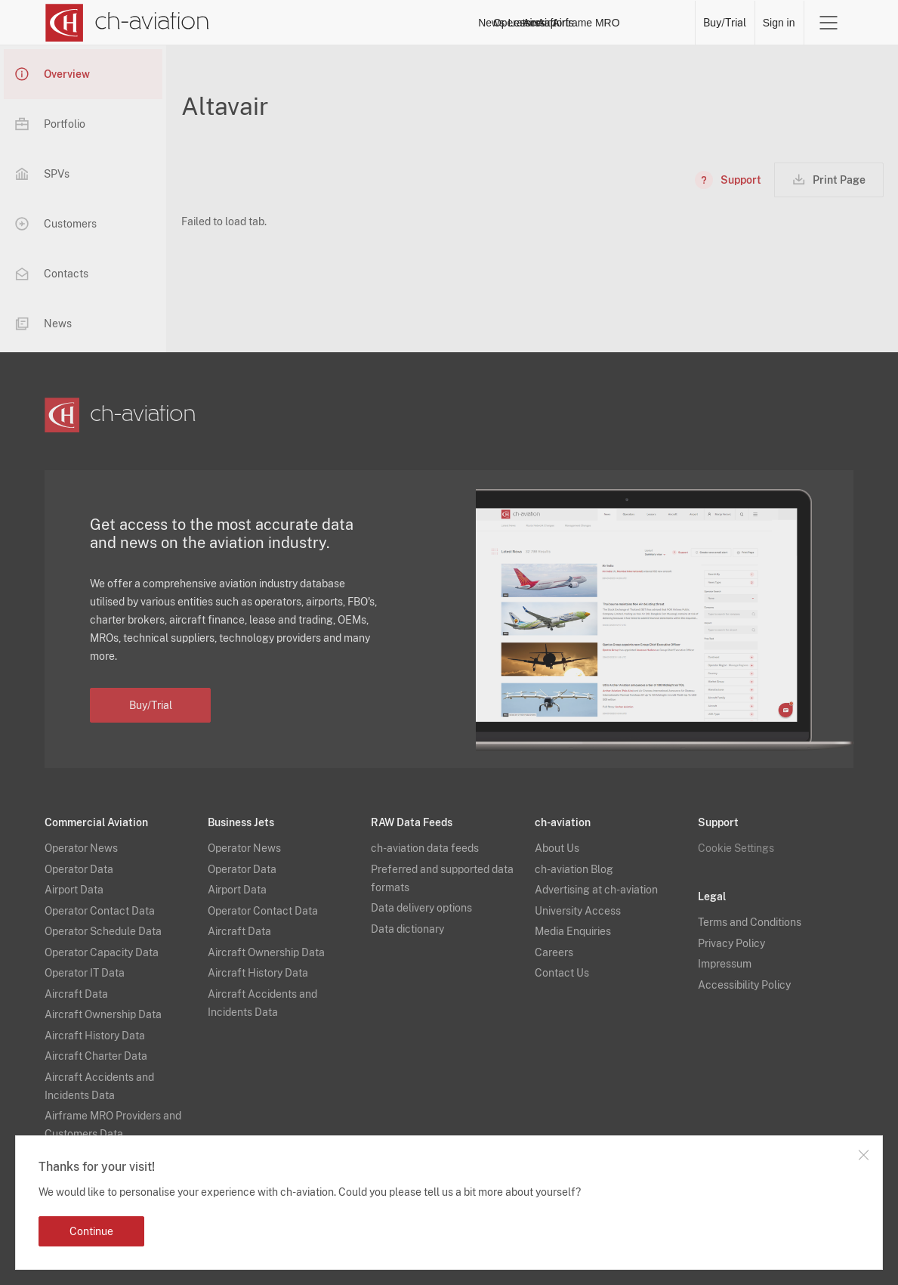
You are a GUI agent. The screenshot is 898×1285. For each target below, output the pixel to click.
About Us (557, 848)
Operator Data (79, 869)
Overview (52, 74)
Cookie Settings (736, 848)
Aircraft (531, 23)
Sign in (779, 23)
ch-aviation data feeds (425, 848)
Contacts (51, 273)
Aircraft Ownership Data (103, 1014)
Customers (56, 224)
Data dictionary (407, 929)
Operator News (81, 848)
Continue (91, 1231)
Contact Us (562, 973)
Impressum (724, 964)
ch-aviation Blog (574, 869)
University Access (578, 911)
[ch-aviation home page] (126, 23)
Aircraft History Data (95, 1036)
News (367, 23)
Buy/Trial (724, 23)
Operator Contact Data (100, 911)
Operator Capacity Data (102, 952)
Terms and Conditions (749, 922)
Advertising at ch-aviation (596, 890)
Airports (584, 23)
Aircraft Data (76, 994)
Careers (554, 952)
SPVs (42, 174)
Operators (420, 23)
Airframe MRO (653, 23)
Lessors (478, 23)
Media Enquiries (573, 931)
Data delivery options (421, 908)
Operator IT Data (85, 973)
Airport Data (74, 890)
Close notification (863, 1155)
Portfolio (50, 124)
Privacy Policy (731, 943)
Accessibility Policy (744, 985)
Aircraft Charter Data (96, 1056)
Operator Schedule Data (103, 931)
